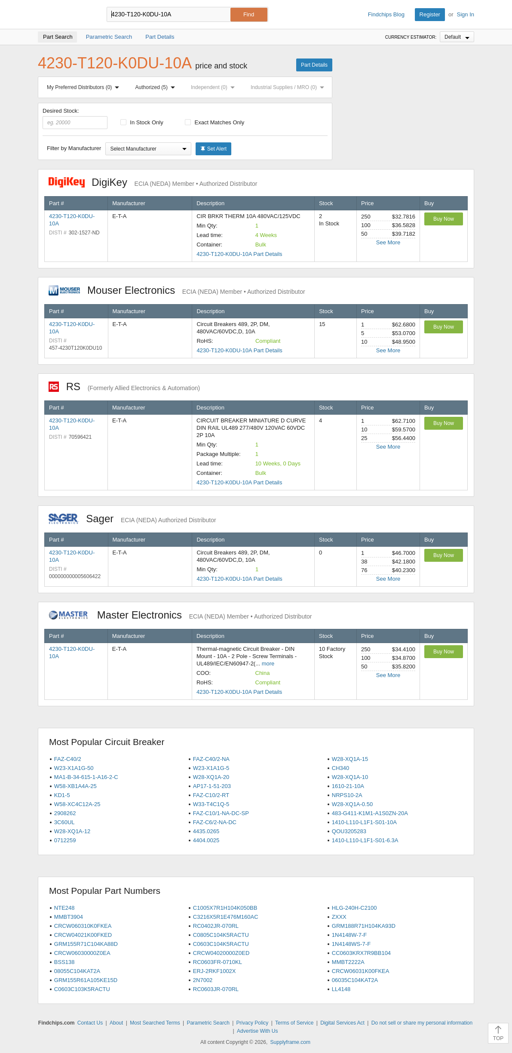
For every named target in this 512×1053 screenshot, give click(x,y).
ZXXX (339, 917)
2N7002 (203, 980)
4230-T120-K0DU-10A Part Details (239, 254)
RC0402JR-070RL (216, 926)
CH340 (340, 768)
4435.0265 (206, 831)
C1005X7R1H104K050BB (225, 908)
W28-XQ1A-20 (211, 777)
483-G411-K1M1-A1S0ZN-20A (370, 813)
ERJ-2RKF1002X (214, 971)
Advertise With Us (257, 1031)
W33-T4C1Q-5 (211, 804)
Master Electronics (180, 615)
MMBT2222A (348, 962)
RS (124, 386)
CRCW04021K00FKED (83, 935)
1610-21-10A (348, 786)
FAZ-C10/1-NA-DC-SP (221, 813)
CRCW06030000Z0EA (82, 953)
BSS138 (64, 962)
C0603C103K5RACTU (82, 989)
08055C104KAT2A (77, 971)
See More (388, 242)
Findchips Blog (386, 14)
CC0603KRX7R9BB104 (361, 953)
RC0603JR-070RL (216, 989)
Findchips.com (66, 14)
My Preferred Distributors (85, 87)
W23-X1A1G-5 (211, 768)
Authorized (156, 87)
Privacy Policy (252, 1023)
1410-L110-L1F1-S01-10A (364, 822)
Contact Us (90, 1023)
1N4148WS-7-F (351, 944)
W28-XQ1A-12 (72, 831)
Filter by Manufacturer (74, 148)
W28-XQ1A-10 (350, 777)
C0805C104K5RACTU (221, 935)
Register (430, 14)
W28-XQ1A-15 (350, 759)
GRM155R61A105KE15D (85, 980)
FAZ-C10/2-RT (211, 795)
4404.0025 (206, 840)
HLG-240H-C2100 (354, 908)
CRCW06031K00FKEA (360, 971)
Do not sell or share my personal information (421, 1023)
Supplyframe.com (290, 1042)
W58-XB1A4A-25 (75, 786)
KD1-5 (62, 795)
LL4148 (341, 989)
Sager (132, 518)
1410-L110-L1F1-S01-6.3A (365, 840)
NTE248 (64, 908)
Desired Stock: (75, 118)
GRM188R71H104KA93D (363, 926)
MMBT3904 (68, 917)
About (116, 1023)
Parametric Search (208, 1023)
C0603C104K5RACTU (221, 944)
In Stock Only (141, 122)
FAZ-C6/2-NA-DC (214, 822)
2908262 (65, 813)
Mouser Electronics (177, 290)
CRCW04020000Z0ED (221, 953)
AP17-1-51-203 (212, 786)
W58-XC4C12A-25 (77, 804)
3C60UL (64, 822)
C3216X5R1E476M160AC (225, 917)
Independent (214, 87)
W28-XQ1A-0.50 (352, 804)
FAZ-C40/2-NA (211, 759)
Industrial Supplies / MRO (289, 87)
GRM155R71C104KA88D (86, 944)
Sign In (465, 14)
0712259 (65, 840)
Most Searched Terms (155, 1023)
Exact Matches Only (214, 122)
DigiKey (153, 182)
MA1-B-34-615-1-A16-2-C (86, 777)
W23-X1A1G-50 (74, 768)
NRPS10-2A (347, 795)
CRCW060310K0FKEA (83, 926)
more (268, 663)
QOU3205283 (349, 831)
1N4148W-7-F (349, 935)
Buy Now (443, 219)
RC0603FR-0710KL (217, 962)
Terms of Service (294, 1023)
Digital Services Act (342, 1023)
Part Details (314, 65)
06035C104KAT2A (355, 980)
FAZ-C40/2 (67, 759)
